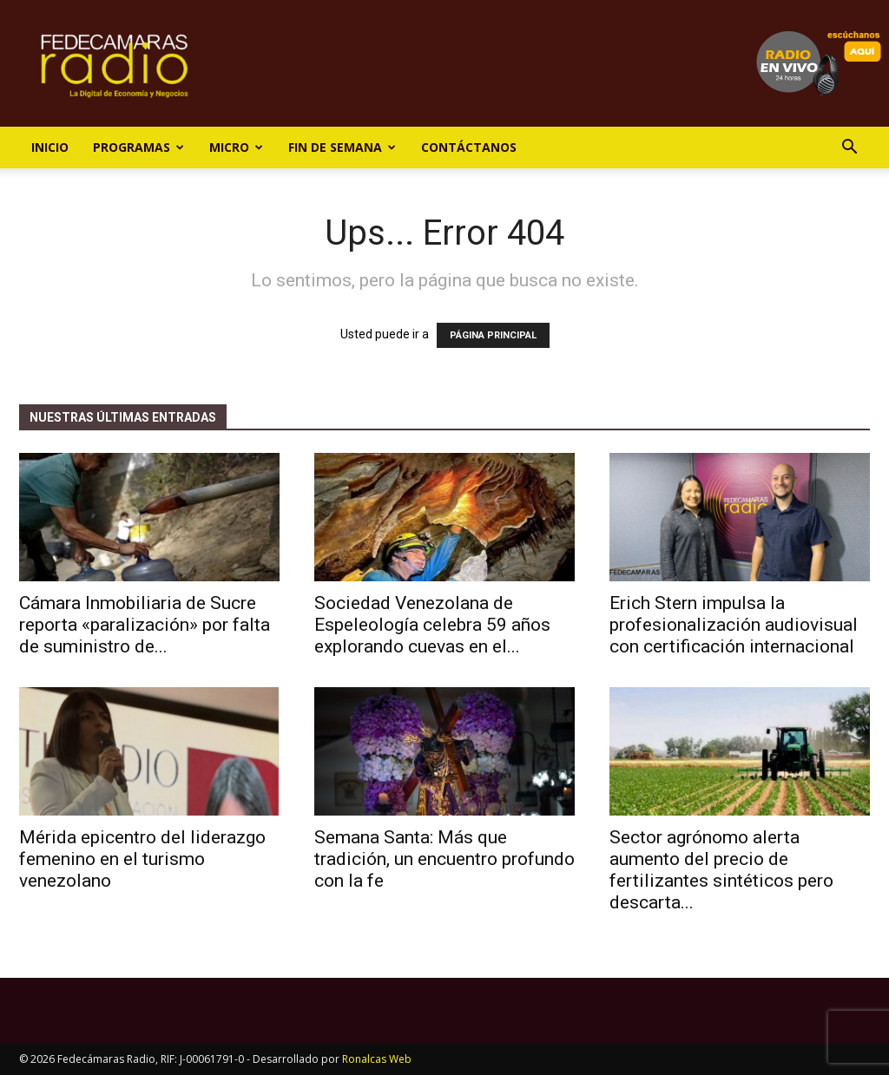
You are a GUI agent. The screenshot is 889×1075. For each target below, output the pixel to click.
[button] (849, 149)
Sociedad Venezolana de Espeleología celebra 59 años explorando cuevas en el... (432, 625)
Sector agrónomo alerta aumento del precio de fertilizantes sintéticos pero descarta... (721, 870)
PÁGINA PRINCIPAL (493, 335)
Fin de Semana (342, 147)
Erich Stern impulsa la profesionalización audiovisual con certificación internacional (733, 625)
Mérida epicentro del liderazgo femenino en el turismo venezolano (142, 859)
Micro (236, 147)
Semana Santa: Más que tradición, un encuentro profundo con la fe (444, 859)
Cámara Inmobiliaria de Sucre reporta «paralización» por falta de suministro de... (144, 625)
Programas (138, 147)
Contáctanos (469, 147)
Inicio (50, 147)
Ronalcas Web (377, 1059)
